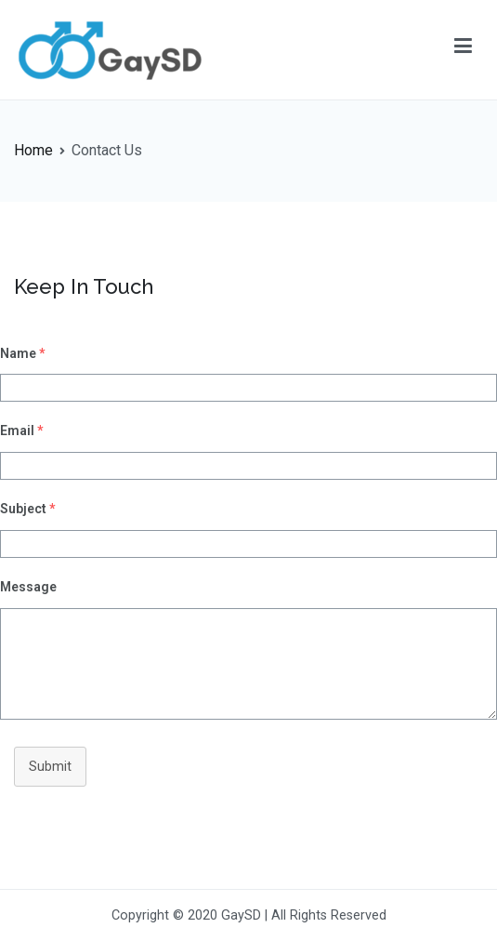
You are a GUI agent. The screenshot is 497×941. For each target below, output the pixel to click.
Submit (50, 767)
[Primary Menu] (463, 49)
